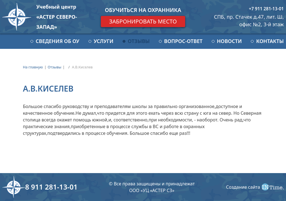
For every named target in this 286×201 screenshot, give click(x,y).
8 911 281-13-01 (51, 187)
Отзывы (139, 41)
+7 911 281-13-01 (266, 9)
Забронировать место (143, 21)
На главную (33, 67)
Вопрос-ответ (183, 41)
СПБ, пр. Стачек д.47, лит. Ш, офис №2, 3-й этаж (249, 20)
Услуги (103, 41)
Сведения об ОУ (57, 41)
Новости (229, 41)
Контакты (270, 41)
